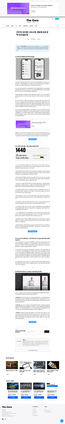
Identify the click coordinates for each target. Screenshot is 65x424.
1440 (17, 165)
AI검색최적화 (25, 25)
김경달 (35, 374)
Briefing (31, 25)
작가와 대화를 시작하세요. (32, 350)
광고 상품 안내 (35, 412)
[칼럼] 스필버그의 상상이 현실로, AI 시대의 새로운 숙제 (39, 371)
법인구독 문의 (35, 410)
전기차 (20, 25)
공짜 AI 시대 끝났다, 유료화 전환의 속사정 (52, 371)
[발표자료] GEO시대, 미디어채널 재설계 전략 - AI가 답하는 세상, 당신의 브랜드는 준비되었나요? (52, 391)
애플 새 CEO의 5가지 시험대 (12, 370)
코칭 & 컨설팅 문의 (35, 415)
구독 (46, 331)
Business (29, 22)
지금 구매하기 (13, 397)
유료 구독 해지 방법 (47, 410)
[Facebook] (26, 340)
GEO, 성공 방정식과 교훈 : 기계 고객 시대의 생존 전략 (13, 391)
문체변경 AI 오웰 (41, 46)
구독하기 (57, 18)
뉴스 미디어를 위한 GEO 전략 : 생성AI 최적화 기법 (26, 391)
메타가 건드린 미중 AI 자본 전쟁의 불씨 (25, 371)
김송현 (8, 374)
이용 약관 (34, 413)
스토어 (36, 25)
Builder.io (17, 292)
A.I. (37, 22)
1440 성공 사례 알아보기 (32, 231)
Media (34, 22)
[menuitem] (29, 22)
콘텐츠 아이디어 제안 (48, 412)
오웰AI (24, 340)
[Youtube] (2, 419)
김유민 (21, 374)
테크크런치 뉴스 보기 (32, 139)
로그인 (52, 18)
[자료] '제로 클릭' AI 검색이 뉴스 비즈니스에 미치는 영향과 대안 (39, 391)
